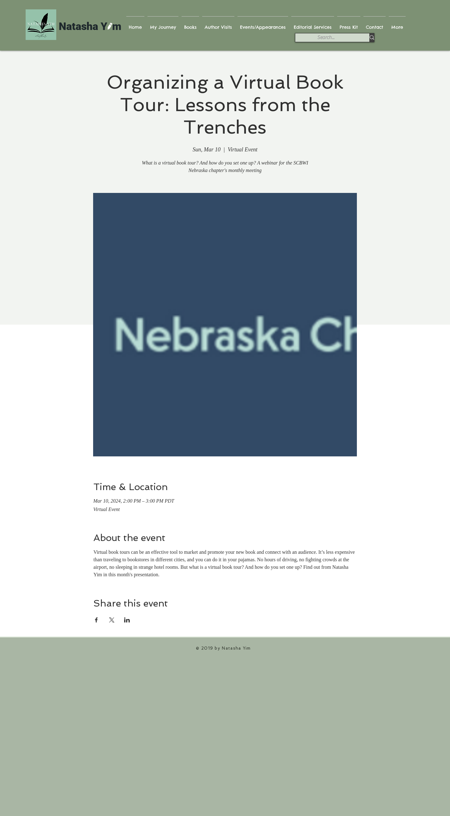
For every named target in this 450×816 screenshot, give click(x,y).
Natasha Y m (90, 26)
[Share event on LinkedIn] (127, 619)
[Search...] (325, 37)
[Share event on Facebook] (96, 619)
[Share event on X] (112, 619)
